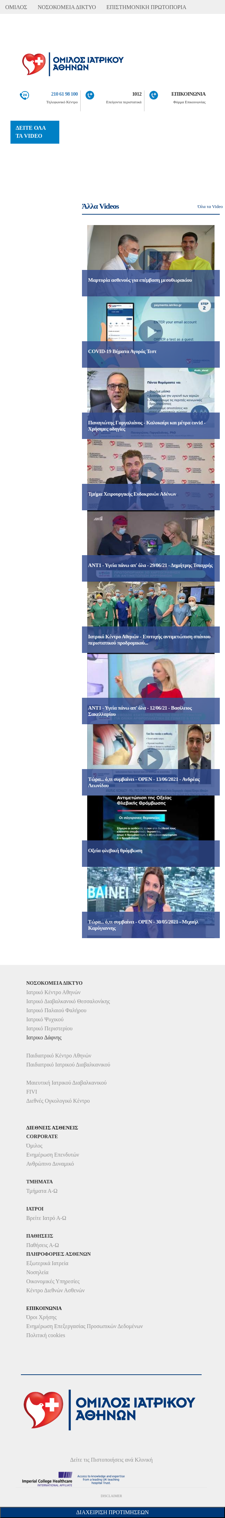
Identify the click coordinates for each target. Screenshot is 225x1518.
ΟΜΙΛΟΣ (16, 7)
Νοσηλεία (37, 1272)
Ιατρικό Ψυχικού (44, 1019)
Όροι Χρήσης (41, 1317)
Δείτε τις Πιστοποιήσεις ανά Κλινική (111, 1460)
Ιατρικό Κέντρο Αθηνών (53, 992)
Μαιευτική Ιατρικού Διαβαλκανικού (66, 1083)
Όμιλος (34, 1146)
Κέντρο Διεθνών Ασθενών (55, 1290)
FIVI (31, 1092)
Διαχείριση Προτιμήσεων (112, 1512)
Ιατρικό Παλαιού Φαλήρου (56, 1010)
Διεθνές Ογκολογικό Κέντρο (58, 1101)
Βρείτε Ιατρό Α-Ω (46, 1218)
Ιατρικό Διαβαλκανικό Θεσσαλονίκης (68, 1001)
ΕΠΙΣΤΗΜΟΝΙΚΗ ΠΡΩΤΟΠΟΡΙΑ (146, 7)
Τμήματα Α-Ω (42, 1191)
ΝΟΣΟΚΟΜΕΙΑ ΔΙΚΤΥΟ (67, 7)
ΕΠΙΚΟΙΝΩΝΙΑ (188, 94)
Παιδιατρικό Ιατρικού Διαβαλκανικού (68, 1065)
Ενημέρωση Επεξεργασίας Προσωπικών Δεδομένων (84, 1326)
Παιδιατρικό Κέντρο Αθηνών (58, 1055)
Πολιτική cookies (45, 1335)
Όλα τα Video (210, 206)
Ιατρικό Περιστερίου (49, 1028)
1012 (137, 94)
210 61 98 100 (64, 94)
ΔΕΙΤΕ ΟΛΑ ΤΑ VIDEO (31, 132)
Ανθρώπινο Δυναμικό (50, 1164)
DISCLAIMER (111, 1496)
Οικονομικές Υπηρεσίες (53, 1281)
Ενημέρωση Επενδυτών (52, 1155)
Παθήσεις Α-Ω (42, 1245)
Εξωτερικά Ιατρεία (47, 1263)
